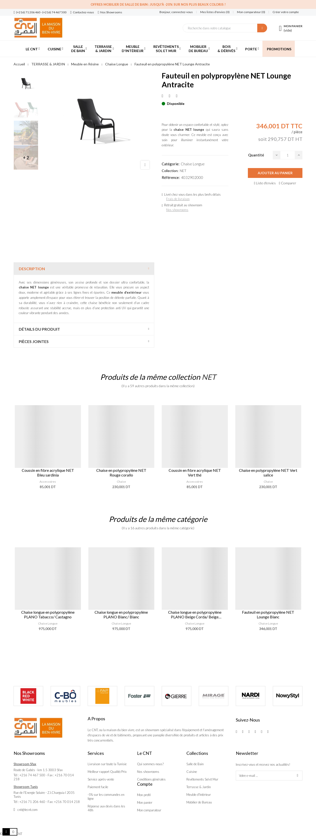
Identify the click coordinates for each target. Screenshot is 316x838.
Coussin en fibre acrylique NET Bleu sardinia (48, 472)
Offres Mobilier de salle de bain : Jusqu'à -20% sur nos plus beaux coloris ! (158, 4)
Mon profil (144, 795)
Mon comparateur (149, 810)
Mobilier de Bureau (199, 802)
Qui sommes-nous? (150, 764)
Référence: (171, 177)
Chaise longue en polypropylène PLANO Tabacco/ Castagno (48, 614)
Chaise (121, 481)
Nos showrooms (177, 210)
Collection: (170, 171)
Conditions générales (151, 779)
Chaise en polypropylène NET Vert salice (268, 472)
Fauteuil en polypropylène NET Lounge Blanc (268, 614)
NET (183, 171)
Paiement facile (98, 787)
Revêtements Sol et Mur (202, 779)
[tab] (84, 269)
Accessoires (48, 481)
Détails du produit (39, 329)
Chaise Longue (193, 164)
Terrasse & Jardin (198, 787)
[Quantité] (287, 155)
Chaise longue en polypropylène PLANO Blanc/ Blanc (121, 614)
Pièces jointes (34, 341)
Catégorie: (170, 164)
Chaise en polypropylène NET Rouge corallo (121, 472)
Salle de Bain (195, 764)
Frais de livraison (178, 199)
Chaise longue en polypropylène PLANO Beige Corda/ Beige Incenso (194, 614)
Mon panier (144, 802)
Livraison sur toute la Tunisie (107, 764)
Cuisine (191, 772)
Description (32, 268)
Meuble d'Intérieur (198, 795)
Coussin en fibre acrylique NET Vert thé (195, 472)
